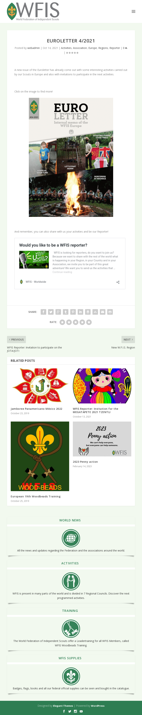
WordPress (97, 705)
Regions (103, 48)
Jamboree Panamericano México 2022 (36, 408)
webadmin (33, 48)
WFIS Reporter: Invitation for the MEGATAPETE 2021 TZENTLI (95, 410)
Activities (66, 48)
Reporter (114, 48)
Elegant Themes (63, 705)
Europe (92, 48)
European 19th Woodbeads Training (35, 496)
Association (80, 48)
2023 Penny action (85, 461)
